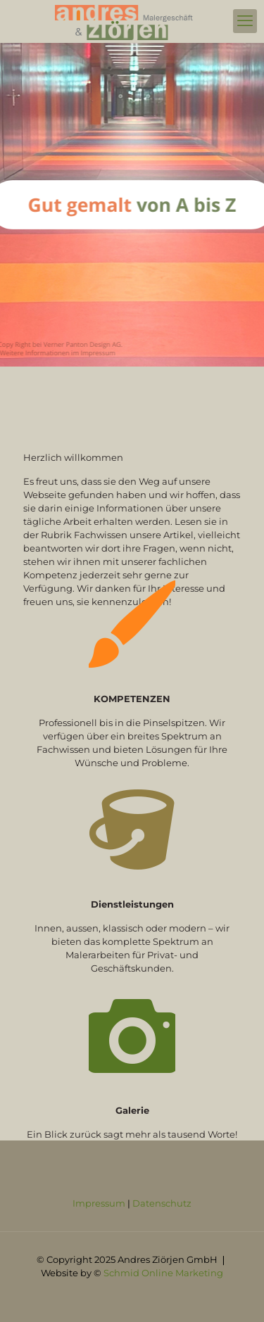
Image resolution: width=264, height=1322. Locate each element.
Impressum (100, 1203)
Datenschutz (161, 1203)
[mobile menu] (245, 21)
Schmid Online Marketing (163, 1272)
